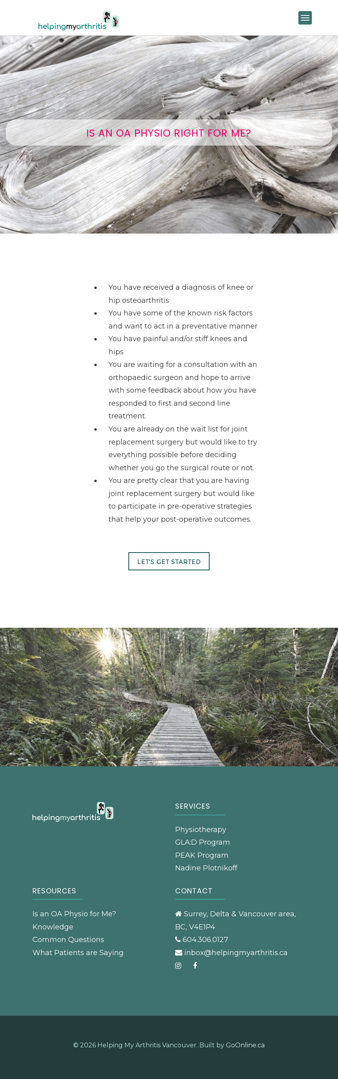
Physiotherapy (200, 829)
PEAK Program (202, 855)
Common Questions (68, 939)
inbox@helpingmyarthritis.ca (236, 952)
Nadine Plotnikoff (206, 868)
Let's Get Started (169, 562)
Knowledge (52, 927)
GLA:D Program (202, 842)
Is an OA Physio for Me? (74, 914)
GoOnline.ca (245, 1045)
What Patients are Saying (78, 952)
